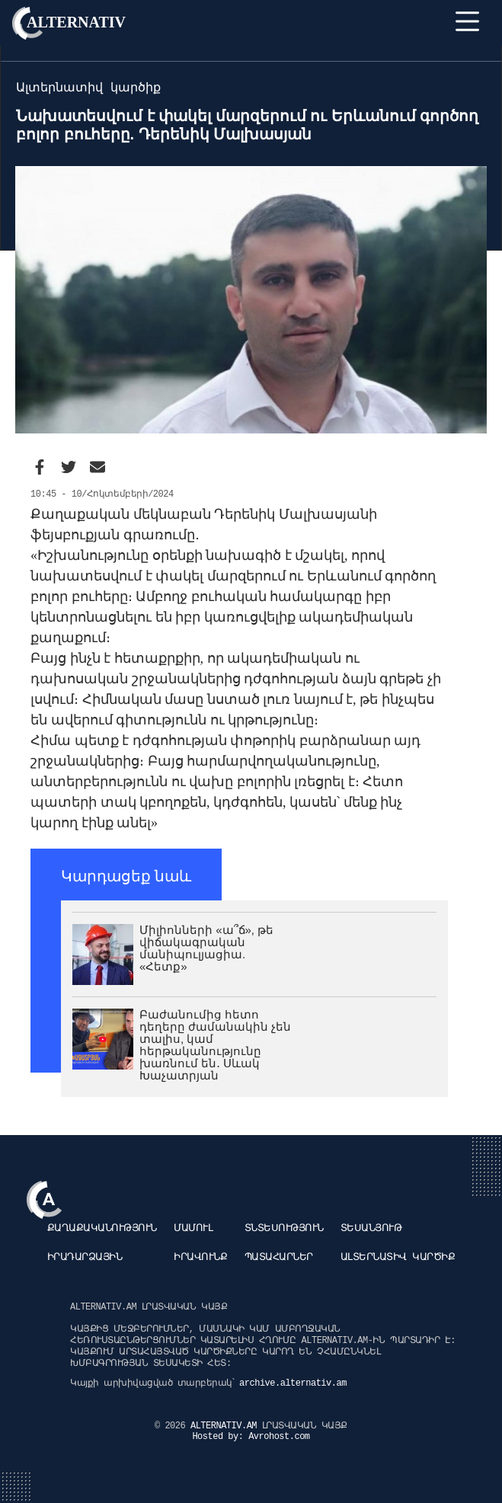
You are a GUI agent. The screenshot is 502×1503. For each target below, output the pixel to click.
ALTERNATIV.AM (226, 1426)
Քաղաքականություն (102, 1228)
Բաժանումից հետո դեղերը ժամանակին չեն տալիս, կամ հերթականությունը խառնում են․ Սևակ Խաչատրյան (215, 1045)
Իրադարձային (85, 1257)
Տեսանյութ (371, 1228)
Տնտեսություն (284, 1228)
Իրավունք (200, 1257)
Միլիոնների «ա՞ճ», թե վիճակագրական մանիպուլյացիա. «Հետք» (206, 948)
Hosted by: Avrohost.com (250, 1436)
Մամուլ (193, 1228)
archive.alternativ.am (293, 1383)
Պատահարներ (279, 1257)
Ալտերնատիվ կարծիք (398, 1257)
